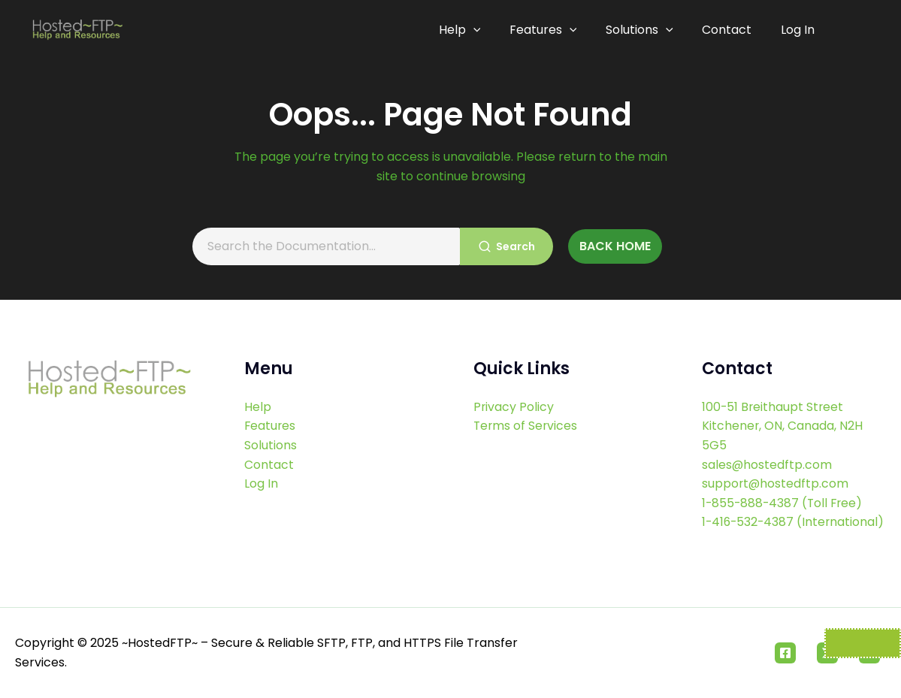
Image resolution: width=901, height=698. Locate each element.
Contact (729, 29)
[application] (480, 30)
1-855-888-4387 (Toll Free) (784, 483)
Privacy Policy (514, 387)
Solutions (643, 30)
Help (467, 30)
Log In (798, 29)
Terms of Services (526, 406)
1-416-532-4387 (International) (749, 512)
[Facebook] (785, 652)
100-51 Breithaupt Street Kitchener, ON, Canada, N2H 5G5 (782, 406)
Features (549, 30)
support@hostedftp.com (776, 464)
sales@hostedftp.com (767, 445)
